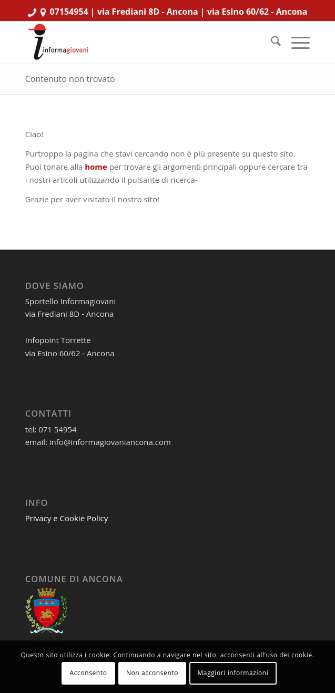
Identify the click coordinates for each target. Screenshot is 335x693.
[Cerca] (270, 43)
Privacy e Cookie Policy (66, 518)
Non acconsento (152, 672)
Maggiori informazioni (232, 672)
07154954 (69, 11)
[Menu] (295, 43)
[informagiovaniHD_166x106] (139, 43)
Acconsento (88, 672)
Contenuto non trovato (70, 79)
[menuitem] (270, 43)
